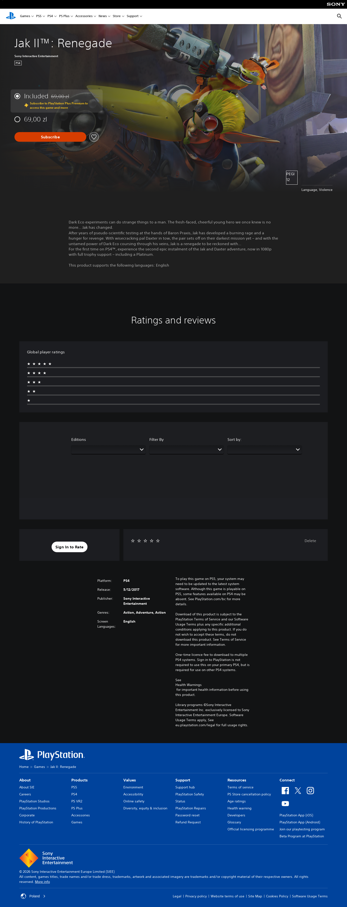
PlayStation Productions (37, 808)
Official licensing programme (250, 829)
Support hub (185, 787)
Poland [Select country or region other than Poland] (33, 896)
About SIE (26, 787)
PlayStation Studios (34, 801)
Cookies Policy (277, 896)
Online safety (133, 801)
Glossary (234, 822)
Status (180, 801)
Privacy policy (196, 896)
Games (25, 16)
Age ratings (236, 801)
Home (24, 767)
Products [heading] (79, 780)
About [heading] (25, 780)
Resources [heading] (236, 780)
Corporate (27, 815)
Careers (25, 794)
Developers (236, 815)
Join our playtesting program (302, 829)
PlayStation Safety (189, 794)
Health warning (239, 808)
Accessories (84, 16)
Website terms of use (227, 896)
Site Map (255, 896)
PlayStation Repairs (190, 808)
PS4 (50, 16)
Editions (78, 439)
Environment (133, 787)
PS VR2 (76, 801)
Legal (177, 896)
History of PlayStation (36, 822)
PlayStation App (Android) (300, 822)
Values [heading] (129, 780)
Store (117, 16)
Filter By (156, 439)
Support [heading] (182, 780)
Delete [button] (310, 540)
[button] (69, 547)
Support (133, 16)
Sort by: (234, 439)
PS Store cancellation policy (249, 794)
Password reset (187, 815)
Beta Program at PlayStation (302, 836)
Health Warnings (188, 685)
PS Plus (64, 16)
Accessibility (133, 794)
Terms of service (240, 787)
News (103, 16)
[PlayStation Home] (11, 16)
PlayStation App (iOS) (296, 815)
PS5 (38, 16)
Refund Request (188, 822)
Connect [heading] (287, 780)
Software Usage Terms (310, 896)
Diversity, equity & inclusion (145, 808)
